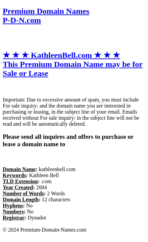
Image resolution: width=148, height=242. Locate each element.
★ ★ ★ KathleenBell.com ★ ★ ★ (73, 64)
